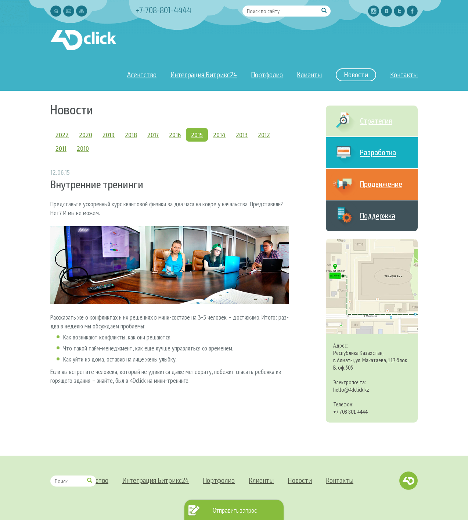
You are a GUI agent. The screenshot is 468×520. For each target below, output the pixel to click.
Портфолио (267, 74)
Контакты (404, 74)
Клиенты (309, 74)
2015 (197, 135)
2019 (108, 135)
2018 (131, 135)
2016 (175, 135)
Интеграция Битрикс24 (203, 74)
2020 (85, 135)
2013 (242, 135)
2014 (219, 135)
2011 (60, 148)
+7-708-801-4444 (163, 9)
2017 (153, 135)
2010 (83, 148)
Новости (356, 74)
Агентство (141, 74)
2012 (264, 135)
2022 (62, 135)
